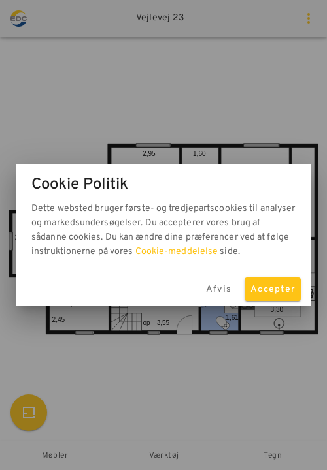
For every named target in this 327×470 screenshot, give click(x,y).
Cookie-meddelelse (176, 251)
